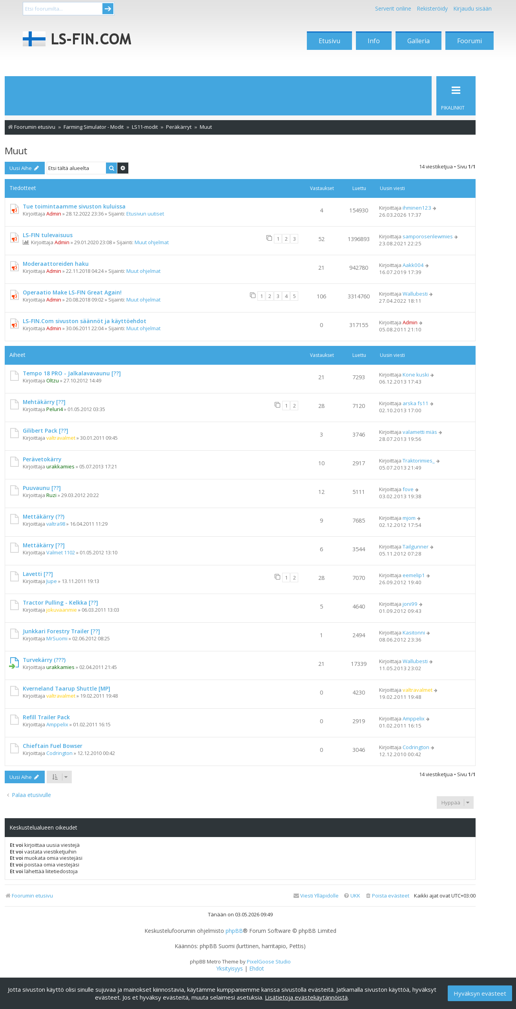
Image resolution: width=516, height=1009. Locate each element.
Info (374, 41)
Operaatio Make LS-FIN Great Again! (72, 292)
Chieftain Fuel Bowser (52, 745)
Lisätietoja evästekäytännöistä (306, 997)
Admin (53, 213)
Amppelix (57, 724)
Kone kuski (416, 374)
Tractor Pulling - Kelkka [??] (60, 602)
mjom (409, 517)
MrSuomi (56, 638)
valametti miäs (420, 431)
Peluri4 (54, 409)
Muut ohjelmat (152, 242)
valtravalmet (60, 437)
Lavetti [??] (38, 574)
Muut (16, 150)
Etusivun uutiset (145, 213)
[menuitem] (387, 895)
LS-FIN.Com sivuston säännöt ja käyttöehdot (84, 321)
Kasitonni (414, 632)
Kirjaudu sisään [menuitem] (472, 8)
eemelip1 (414, 575)
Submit (108, 8)
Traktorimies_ (419, 460)
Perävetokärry (42, 459)
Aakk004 (413, 265)
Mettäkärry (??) (43, 516)
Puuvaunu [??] (42, 488)
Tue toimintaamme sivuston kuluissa (74, 206)
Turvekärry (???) (44, 660)
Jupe (51, 581)
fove (408, 489)
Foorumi (469, 41)
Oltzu (52, 380)
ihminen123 (417, 207)
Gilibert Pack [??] (45, 430)
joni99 (410, 603)
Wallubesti (415, 293)
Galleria (418, 41)
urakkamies (60, 466)
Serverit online (393, 8)
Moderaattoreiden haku (56, 263)
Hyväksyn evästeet (480, 993)
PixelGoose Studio (269, 961)
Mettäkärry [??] (44, 545)
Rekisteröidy (432, 8)
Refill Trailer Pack (46, 717)
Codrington (59, 753)
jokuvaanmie (61, 609)
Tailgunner (415, 546)
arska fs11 (415, 403)
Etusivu (329, 41)
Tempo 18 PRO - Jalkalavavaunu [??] (72, 373)
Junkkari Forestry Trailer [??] (61, 631)
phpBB (234, 930)
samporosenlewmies (428, 236)
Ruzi (51, 495)
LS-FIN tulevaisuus (48, 235)
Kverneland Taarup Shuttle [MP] (66, 688)
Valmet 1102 (60, 552)
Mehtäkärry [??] (44, 402)
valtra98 (55, 523)
